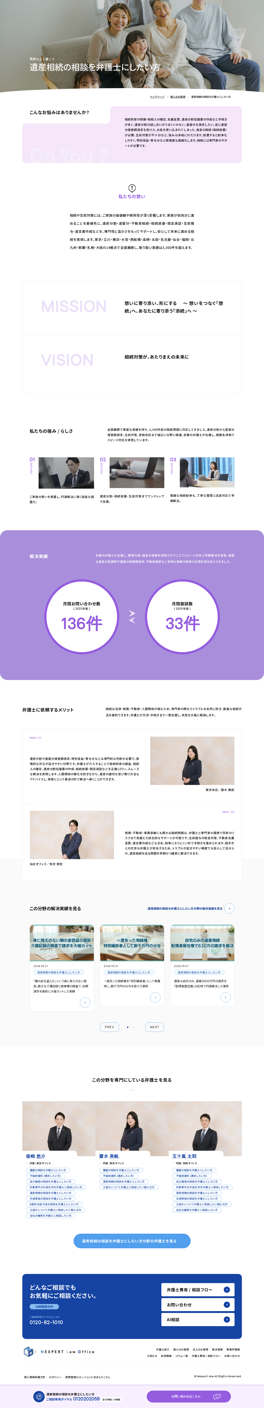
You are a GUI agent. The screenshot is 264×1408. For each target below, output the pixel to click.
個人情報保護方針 (35, 1377)
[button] (127, 1027)
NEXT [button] (154, 1027)
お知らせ (152, 1356)
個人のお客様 (177, 97)
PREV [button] (109, 1027)
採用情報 (166, 1356)
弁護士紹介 (163, 1349)
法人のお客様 (200, 1349)
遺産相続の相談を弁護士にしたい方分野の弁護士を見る (129, 1241)
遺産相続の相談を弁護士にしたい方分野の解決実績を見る (191, 908)
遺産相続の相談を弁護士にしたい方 (58, 972)
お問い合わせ (179, 1304)
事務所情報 (233, 1349)
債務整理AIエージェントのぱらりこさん (87, 1377)
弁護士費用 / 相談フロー (189, 1289)
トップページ (157, 97)
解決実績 (217, 1349)
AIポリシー (55, 1377)
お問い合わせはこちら (186, 1396)
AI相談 (173, 1319)
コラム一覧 (181, 1356)
